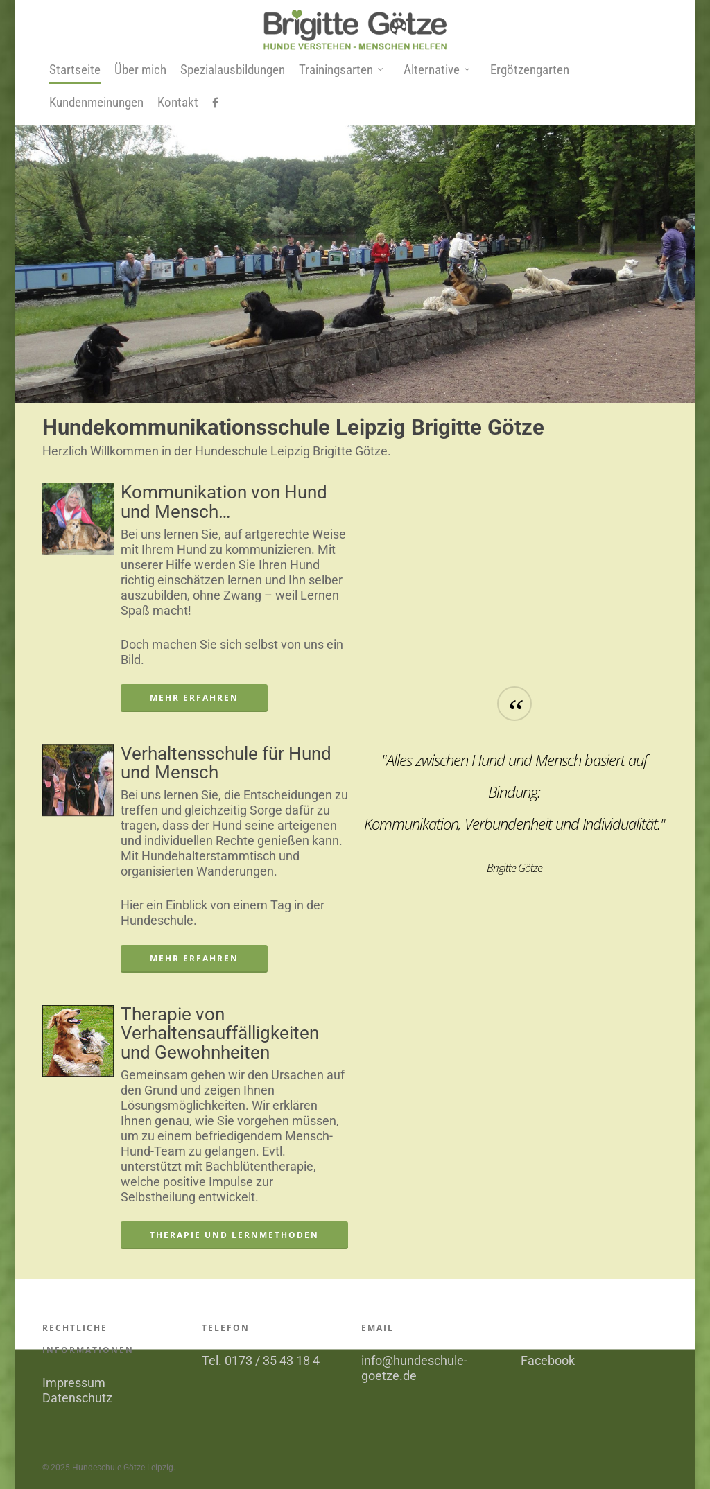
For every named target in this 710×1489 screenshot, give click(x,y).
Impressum (73, 1382)
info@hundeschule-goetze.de (414, 1368)
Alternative (437, 70)
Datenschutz (77, 1398)
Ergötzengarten (529, 70)
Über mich (140, 70)
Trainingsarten (341, 70)
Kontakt (177, 102)
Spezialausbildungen (232, 70)
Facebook (548, 1360)
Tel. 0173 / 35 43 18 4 (261, 1360)
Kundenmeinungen (96, 102)
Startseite (75, 70)
